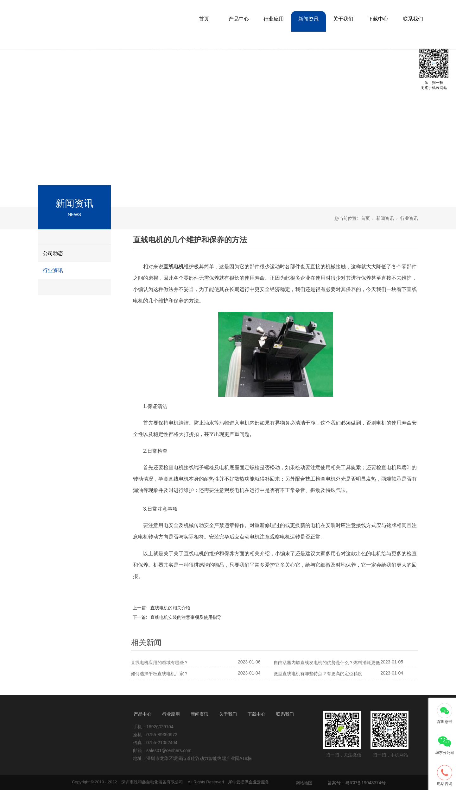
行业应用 (273, 19)
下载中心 (378, 19)
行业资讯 (53, 270)
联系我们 (413, 19)
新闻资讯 (308, 19)
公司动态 (53, 253)
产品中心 (239, 19)
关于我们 (343, 19)
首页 (204, 19)
